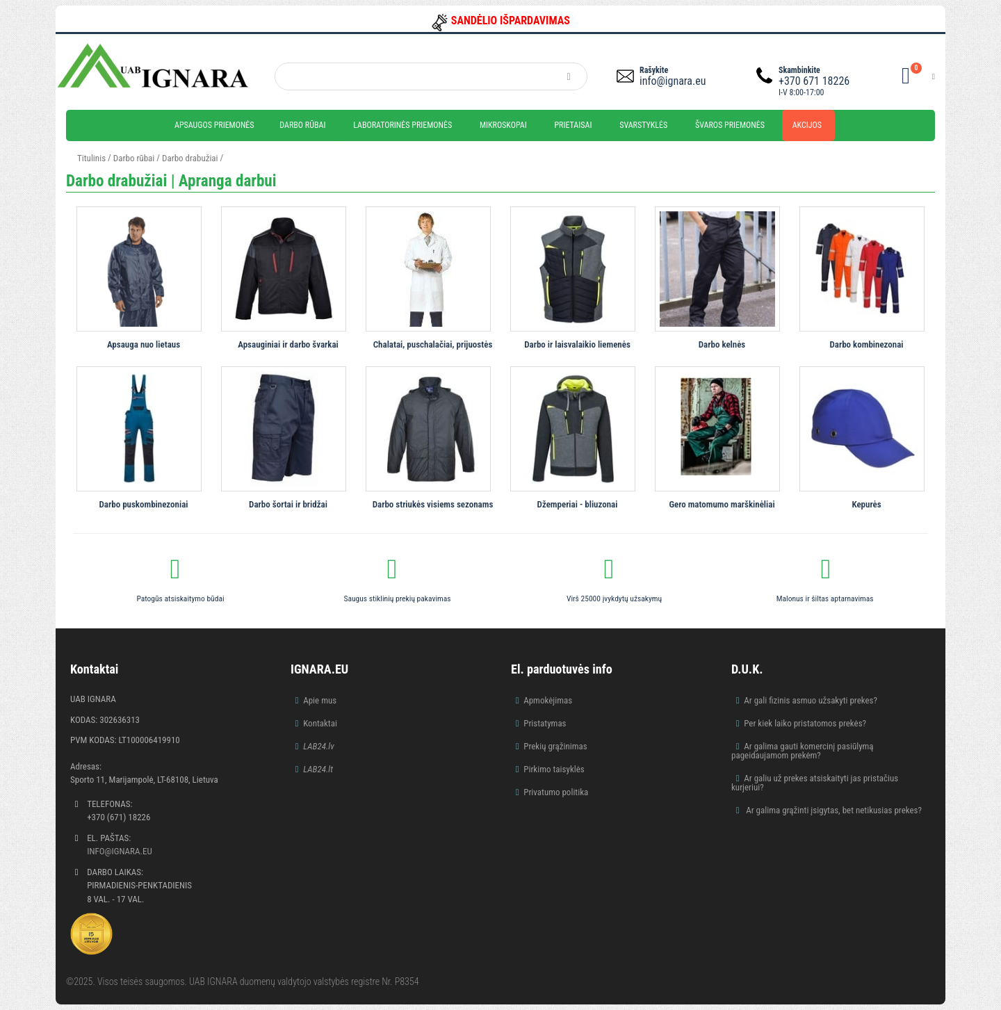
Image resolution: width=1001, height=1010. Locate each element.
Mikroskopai (503, 125)
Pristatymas (544, 723)
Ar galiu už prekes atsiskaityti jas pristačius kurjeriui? (814, 782)
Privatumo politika (555, 792)
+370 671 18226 (814, 81)
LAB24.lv (318, 746)
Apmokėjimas (547, 700)
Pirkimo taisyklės (554, 769)
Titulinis (91, 158)
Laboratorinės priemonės (402, 125)
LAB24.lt (318, 769)
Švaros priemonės (730, 125)
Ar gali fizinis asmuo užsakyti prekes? (810, 700)
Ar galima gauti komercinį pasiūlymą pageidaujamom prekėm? (802, 750)
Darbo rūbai (302, 125)
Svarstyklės (643, 125)
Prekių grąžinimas (555, 746)
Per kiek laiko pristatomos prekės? (805, 723)
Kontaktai (320, 723)
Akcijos (807, 125)
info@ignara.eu (673, 81)
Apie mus (319, 700)
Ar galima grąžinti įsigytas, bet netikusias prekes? (833, 810)
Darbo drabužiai (190, 158)
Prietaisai (573, 125)
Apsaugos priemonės (214, 125)
